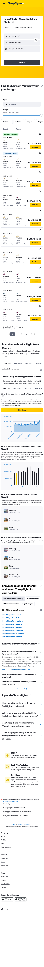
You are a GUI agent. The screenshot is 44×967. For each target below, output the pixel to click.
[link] (7, 909)
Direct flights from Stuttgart (12, 627)
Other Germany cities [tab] (11, 604)
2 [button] (16, 334)
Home (13, 824)
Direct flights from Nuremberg (13, 633)
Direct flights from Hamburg (12, 621)
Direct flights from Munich (11, 615)
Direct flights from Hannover (12, 630)
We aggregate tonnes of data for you (23, 811)
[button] (3, 3)
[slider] (41, 115)
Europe (20, 824)
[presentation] (13, 22)
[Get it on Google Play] (7, 899)
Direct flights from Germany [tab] (13, 599)
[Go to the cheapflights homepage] (16, 3)
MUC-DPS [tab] (7, 364)
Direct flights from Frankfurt (12, 636)
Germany (27, 824)
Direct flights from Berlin (11, 618)
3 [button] (21, 334)
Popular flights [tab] (28, 604)
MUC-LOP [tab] (38, 389)
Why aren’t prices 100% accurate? (23, 815)
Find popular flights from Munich (16, 669)
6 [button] (31, 334)
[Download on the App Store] (21, 899)
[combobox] (8, 27)
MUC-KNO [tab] (18, 364)
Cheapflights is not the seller (23, 807)
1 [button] (12, 334)
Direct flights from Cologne (12, 624)
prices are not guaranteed (10, 801)
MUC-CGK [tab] (29, 364)
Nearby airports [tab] (33, 599)
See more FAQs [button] (22, 689)
